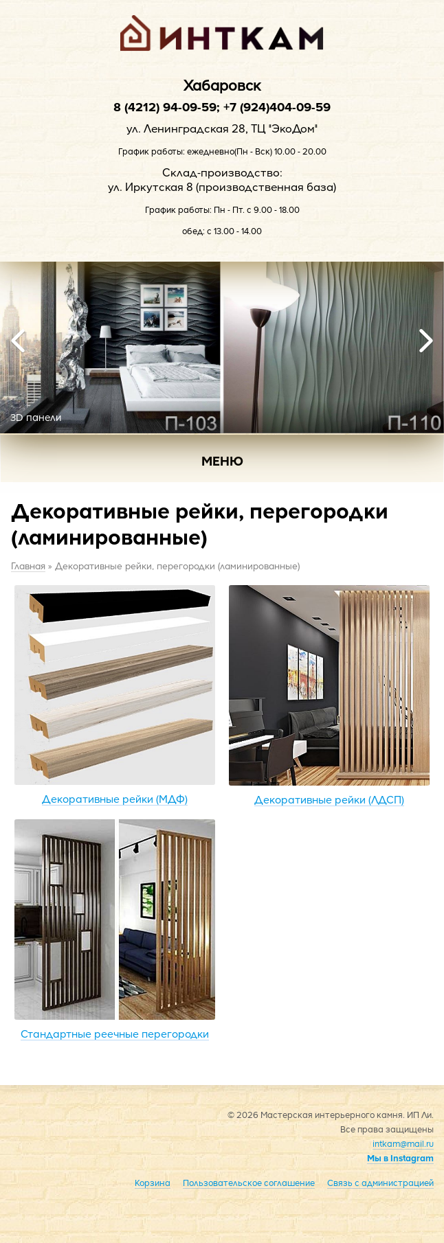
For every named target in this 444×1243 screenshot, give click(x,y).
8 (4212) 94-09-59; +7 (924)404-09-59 (222, 106)
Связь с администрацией (380, 1182)
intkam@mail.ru (403, 1143)
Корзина (152, 1182)
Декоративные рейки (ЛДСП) (329, 695)
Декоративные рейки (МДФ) (114, 695)
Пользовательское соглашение (249, 1182)
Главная (28, 565)
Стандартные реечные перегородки (114, 929)
